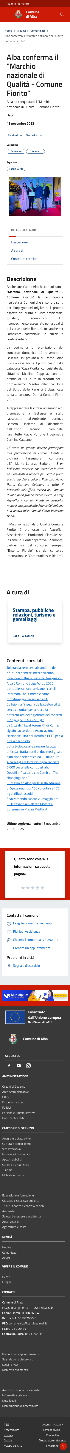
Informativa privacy (14, 1395)
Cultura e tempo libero (16, 1143)
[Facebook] (9, 1066)
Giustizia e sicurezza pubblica (20, 1200)
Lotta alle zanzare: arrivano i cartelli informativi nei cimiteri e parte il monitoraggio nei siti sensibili (31, 694)
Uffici (5, 1097)
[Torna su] (63, 1446)
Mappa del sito (13, 1445)
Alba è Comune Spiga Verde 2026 (30, 683)
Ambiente (8, 1211)
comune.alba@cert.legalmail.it (28, 1323)
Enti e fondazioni (13, 1102)
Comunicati (37, 30)
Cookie (8, 1440)
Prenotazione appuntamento (20, 1354)
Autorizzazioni (11, 1221)
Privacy (8, 1435)
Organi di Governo (13, 1086)
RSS (6, 1424)
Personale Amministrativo (18, 1112)
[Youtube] (18, 1066)
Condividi (15, 135)
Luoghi (6, 1282)
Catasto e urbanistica (15, 1164)
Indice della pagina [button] (23, 230)
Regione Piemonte (17, 3)
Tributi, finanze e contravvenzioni (23, 1206)
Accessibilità (11, 1430)
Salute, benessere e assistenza (21, 1216)
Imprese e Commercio (15, 1154)
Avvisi (6, 1257)
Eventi (6, 1276)
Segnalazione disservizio (17, 1359)
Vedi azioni (34, 135)
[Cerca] (62, 14)
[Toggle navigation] (7, 14)
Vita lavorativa (11, 1149)
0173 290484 (17, 1328)
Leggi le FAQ (10, 1364)
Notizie (6, 1247)
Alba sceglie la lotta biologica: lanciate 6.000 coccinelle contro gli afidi (33, 764)
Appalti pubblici (12, 1159)
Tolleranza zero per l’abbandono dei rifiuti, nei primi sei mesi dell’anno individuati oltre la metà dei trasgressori (35, 673)
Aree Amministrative (15, 1091)
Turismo (7, 1170)
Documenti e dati (13, 1118)
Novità (21, 30)
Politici (6, 1107)
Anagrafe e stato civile (16, 1138)
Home (8, 30)
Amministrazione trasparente (21, 1390)
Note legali (9, 1400)
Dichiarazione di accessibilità (20, 1406)
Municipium (46, 1440)
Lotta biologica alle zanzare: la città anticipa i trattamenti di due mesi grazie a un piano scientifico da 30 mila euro (34, 751)
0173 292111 (34, 1334)
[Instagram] (28, 1066)
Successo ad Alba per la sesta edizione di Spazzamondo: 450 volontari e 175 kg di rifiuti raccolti (33, 788)
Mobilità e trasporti (14, 1175)
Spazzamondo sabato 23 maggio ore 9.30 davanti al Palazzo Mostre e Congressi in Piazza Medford (32, 804)
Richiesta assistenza (15, 1370)
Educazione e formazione (18, 1195)
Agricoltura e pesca (14, 1227)
